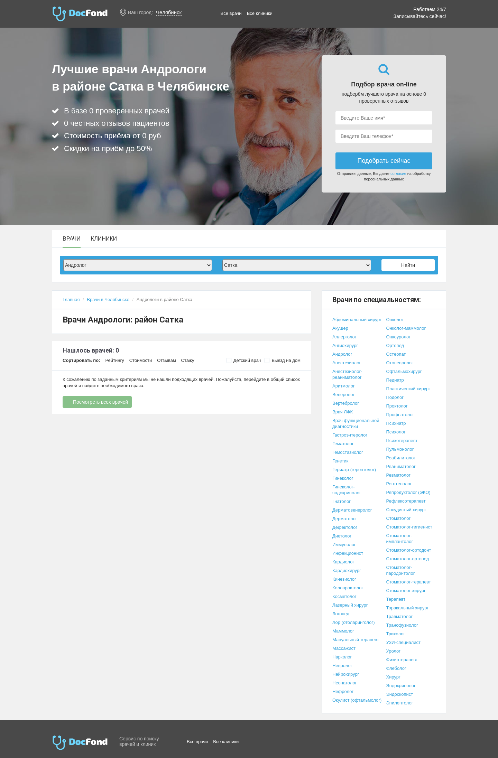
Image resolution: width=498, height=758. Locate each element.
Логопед (340, 613)
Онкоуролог (398, 336)
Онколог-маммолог (406, 328)
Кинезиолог (344, 579)
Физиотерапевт (402, 659)
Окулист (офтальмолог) (356, 700)
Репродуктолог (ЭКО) (408, 492)
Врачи (72, 239)
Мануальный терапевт (355, 639)
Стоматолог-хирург (406, 590)
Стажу (187, 360)
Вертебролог (345, 403)
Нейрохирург (345, 674)
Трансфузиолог (402, 625)
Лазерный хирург (350, 605)
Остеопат (396, 354)
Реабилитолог (401, 457)
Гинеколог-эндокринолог (346, 489)
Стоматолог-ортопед (407, 558)
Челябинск (169, 12)
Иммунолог (344, 544)
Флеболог (396, 668)
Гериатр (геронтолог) (354, 469)
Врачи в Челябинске (108, 299)
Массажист (344, 648)
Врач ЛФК (342, 411)
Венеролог (343, 394)
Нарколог (342, 656)
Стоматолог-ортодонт (408, 550)
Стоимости (140, 360)
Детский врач (243, 360)
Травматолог (399, 616)
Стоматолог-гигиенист (409, 527)
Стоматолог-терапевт (408, 581)
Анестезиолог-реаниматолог (347, 374)
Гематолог (343, 443)
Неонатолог (344, 682)
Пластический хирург (408, 388)
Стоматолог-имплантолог (399, 538)
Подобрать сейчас (383, 160)
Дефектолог (344, 527)
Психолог (396, 431)
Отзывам (166, 360)
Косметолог (344, 596)
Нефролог (342, 691)
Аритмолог (343, 386)
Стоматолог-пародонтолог (400, 570)
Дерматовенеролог (352, 510)
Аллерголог (344, 336)
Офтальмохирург (404, 371)
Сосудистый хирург (406, 509)
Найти (408, 265)
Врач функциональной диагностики (355, 423)
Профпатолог (400, 414)
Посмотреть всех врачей (100, 402)
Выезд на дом (282, 360)
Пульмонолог (400, 449)
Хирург (393, 677)
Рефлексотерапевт (406, 501)
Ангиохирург (345, 345)
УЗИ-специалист (403, 642)
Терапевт (396, 599)
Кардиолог (343, 561)
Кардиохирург (346, 570)
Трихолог (395, 633)
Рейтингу (114, 360)
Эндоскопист (399, 694)
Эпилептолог (399, 702)
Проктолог (397, 406)
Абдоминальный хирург (356, 319)
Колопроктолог (347, 587)
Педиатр (395, 380)
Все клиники (260, 13)
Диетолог (341, 536)
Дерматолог (344, 518)
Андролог (342, 354)
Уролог (393, 651)
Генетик (340, 461)
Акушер (340, 328)
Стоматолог (398, 518)
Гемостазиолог (347, 452)
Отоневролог (399, 362)
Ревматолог (398, 475)
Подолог (395, 397)
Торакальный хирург (407, 607)
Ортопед (395, 345)
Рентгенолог (399, 483)
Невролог (342, 665)
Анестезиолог (346, 362)
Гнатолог (341, 501)
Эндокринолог (401, 685)
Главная (71, 299)
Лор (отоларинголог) (353, 622)
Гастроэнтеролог (349, 435)
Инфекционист (347, 553)
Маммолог (343, 631)
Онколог (395, 319)
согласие (398, 173)
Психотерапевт (402, 440)
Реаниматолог (401, 466)
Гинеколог (342, 478)
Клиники (104, 239)
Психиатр (396, 423)
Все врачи (231, 13)
